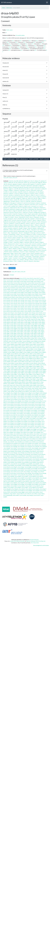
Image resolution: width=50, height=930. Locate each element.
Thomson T (21, 256)
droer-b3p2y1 (18, 316)
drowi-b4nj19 (6, 468)
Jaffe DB (40, 199)
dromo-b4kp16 (36, 358)
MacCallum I (37, 261)
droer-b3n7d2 (42, 300)
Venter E (28, 223)
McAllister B (36, 207)
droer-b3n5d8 (14, 300)
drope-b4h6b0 (29, 382)
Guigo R (39, 196)
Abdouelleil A (41, 228)
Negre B (15, 210)
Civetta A (28, 190)
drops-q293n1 (6, 390)
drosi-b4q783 (28, 415)
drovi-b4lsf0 (7, 435)
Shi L (9, 254)
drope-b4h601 (11, 383)
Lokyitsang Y (28, 245)
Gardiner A (11, 195)
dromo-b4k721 (29, 346)
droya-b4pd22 (13, 482)
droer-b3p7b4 (11, 317)
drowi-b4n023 (40, 462)
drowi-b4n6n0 (36, 459)
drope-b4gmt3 (6, 374)
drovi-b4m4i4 (14, 443)
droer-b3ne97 (35, 306)
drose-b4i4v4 (24, 404)
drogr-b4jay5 (13, 325)
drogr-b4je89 (20, 328)
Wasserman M (26, 225)
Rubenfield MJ (22, 217)
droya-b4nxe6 (20, 473)
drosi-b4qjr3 (19, 418)
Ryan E (32, 253)
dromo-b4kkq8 (39, 355)
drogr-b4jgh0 (41, 331)
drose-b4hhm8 (43, 393)
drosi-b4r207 (31, 426)
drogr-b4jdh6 (6, 327)
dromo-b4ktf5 (14, 361)
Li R (45, 204)
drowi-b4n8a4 (25, 462)
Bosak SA (15, 187)
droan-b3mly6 (35, 295)
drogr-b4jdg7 (41, 325)
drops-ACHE (19, 385)
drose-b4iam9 (10, 407)
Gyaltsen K (21, 240)
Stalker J (28, 254)
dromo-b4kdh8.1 (37, 350)
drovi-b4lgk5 (34, 429)
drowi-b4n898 (25, 465)
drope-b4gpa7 (6, 377)
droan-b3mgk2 (33, 290)
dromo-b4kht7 (29, 353)
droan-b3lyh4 (17, 279)
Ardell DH (38, 184)
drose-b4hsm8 (42, 396)
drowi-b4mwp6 (19, 454)
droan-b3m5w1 (34, 284)
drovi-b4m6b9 (42, 445)
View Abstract (12, 268)
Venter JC (33, 223)
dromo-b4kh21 (22, 353)
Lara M (26, 244)
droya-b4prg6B (7, 489)
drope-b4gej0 (21, 371)
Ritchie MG (40, 215)
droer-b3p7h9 (18, 317)
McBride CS (42, 207)
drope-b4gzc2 (14, 380)
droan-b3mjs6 (42, 294)
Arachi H (11, 231)
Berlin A (36, 231)
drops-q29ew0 (27, 388)
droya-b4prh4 (29, 489)
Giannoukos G (35, 239)
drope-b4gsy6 (25, 379)
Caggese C (10, 188)
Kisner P (17, 244)
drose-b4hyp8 (18, 401)
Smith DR (21, 181)
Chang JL (6, 190)
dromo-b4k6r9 (18, 344)
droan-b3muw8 (41, 297)
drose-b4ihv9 (10, 408)
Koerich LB (26, 203)
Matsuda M (25, 207)
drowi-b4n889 (28, 464)
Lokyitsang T (21, 245)
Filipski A (21, 193)
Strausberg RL (12, 222)
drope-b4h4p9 (36, 380)
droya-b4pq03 (39, 487)
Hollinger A (6, 242)
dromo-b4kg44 (42, 352)
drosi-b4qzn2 (24, 423)
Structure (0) (6, 66)
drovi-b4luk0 (16, 437)
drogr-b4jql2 (20, 335)
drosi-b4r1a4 (17, 426)
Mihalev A (15, 248)
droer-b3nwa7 (20, 311)
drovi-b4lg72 (6, 429)
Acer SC (24, 229)
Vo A (20, 258)
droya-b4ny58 (21, 474)
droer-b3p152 (25, 317)
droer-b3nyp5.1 (28, 311)
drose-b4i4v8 (10, 405)
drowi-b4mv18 (28, 452)
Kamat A (37, 242)
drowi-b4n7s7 (21, 460)
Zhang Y (25, 228)
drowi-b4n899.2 (33, 465)
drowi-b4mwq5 (26, 454)
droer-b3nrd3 (6, 311)
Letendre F (39, 244)
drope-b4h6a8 (14, 382)
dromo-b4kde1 (30, 349)
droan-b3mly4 (21, 295)
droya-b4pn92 (36, 486)
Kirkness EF (20, 203)
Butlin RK (5, 188)
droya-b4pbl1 (6, 482)
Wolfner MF (11, 226)
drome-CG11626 (38, 339)
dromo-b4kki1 (17, 355)
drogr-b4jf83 (34, 330)
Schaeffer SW (21, 218)
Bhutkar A (5, 187)
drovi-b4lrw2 (30, 434)
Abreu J (20, 229)
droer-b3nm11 (28, 308)
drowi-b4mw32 (36, 452)
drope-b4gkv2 (21, 372)
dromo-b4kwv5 (11, 363)
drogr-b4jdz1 (13, 327)
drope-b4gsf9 (28, 377)
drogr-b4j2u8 (6, 322)
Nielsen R (25, 210)
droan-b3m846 (6, 289)
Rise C (20, 253)
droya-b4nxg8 (42, 473)
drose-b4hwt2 (14, 399)
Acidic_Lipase (9, 30)
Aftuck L (29, 229)
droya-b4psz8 (7, 490)
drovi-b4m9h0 (21, 446)
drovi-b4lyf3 (26, 438)
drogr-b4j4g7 (27, 322)
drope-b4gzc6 (21, 380)
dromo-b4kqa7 (10, 360)
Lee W (29, 244)
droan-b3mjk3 (20, 292)
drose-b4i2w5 (24, 402)
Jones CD (22, 201)
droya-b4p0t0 (21, 478)
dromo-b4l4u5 (21, 364)
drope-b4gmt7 (14, 374)
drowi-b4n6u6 (7, 460)
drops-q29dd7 (20, 388)
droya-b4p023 (18, 481)
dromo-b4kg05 (19, 352)
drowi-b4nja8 (20, 468)
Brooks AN (37, 187)
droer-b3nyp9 (25, 313)
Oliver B (32, 181)
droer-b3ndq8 (14, 306)
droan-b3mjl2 (42, 292)
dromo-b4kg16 (34, 352)
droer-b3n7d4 (14, 301)
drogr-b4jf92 (27, 331)
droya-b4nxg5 (28, 473)
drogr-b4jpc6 (40, 333)
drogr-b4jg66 (34, 331)
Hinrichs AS (6, 199)
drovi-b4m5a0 (20, 445)
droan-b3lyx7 (24, 283)
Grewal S (17, 240)
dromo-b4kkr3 (14, 357)
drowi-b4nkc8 (41, 468)
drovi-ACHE (16, 427)
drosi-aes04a (6, 410)
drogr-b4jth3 (41, 335)
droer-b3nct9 (36, 305)
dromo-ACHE (12, 341)
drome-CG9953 (30, 339)
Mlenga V (32, 248)
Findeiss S (26, 193)
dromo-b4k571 (21, 346)
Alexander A (34, 229)
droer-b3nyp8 (18, 313)
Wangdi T (30, 258)
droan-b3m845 (41, 287)
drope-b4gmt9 (21, 374)
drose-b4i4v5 (31, 404)
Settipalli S (37, 253)
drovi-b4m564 (28, 446)
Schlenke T (32, 218)
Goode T (41, 239)
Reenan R (18, 215)
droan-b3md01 (14, 289)
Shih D (12, 254)
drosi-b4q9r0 (6, 413)
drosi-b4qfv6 (6, 416)
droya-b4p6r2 (36, 479)
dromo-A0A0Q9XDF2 (27, 350)
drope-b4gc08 (14, 369)
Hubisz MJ (22, 199)
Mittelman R (26, 248)
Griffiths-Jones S (28, 196)
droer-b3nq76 (21, 309)
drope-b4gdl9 (36, 369)
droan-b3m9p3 (29, 286)
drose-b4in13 (30, 408)
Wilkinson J (41, 258)
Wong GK (21, 226)
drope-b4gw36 (6, 380)
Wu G (29, 226)
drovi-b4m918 (43, 446)
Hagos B (31, 240)
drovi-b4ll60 (33, 430)
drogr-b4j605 (34, 323)
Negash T (16, 250)
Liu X (10, 245)
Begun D (41, 185)
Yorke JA (5, 228)
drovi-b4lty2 (35, 493)
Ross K (28, 253)
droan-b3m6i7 (41, 284)
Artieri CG (7, 185)
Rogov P (25, 253)
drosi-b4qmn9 (17, 419)
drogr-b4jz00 (33, 336)
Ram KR (40, 214)
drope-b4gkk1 (21, 492)
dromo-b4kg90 (6, 353)
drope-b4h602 (18, 383)
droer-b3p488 (6, 319)
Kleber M (26, 261)
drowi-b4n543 (14, 464)
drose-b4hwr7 (13, 397)
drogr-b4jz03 (40, 336)
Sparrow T (17, 254)
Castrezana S (38, 188)
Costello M (39, 234)
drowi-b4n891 (36, 464)
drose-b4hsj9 (28, 396)
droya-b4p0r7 (25, 476)
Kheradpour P (13, 203)
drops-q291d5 (35, 388)
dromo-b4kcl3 (32, 347)
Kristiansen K (32, 203)
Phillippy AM (37, 212)
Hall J (35, 240)
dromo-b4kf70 (16, 495)
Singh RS (6, 220)
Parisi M (16, 212)
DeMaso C (21, 236)
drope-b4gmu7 (26, 375)
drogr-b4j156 (20, 323)
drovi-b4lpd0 (37, 432)
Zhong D (27, 259)
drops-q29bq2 (13, 388)
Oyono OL (22, 251)
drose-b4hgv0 (21, 393)
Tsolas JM (17, 223)
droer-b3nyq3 (32, 313)
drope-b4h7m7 (36, 382)
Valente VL (22, 223)
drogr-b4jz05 (13, 338)
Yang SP (44, 226)
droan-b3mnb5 (11, 297)
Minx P (26, 209)
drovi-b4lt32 (27, 435)
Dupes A (14, 237)
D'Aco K (44, 234)
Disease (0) (5, 74)
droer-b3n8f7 (35, 301)
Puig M (29, 214)
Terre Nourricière (35, 542)
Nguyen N (26, 250)
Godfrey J (42, 195)
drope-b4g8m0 (29, 366)
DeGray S (15, 236)
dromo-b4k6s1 (33, 344)
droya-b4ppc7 (25, 487)
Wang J (21, 225)
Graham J (5, 240)
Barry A (27, 231)
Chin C (15, 261)
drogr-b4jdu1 (41, 493)
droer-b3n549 (28, 303)
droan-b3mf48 (18, 290)
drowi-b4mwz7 (21, 456)
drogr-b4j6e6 (41, 322)
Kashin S (5, 244)
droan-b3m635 (34, 287)
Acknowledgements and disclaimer (41, 545)
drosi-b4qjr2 (13, 418)
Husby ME (32, 242)
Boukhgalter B (27, 232)
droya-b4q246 (36, 490)
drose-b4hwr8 (21, 397)
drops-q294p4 (18, 391)
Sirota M (14, 220)
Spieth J (34, 220)
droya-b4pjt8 (28, 484)
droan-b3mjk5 (35, 292)
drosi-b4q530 (6, 415)
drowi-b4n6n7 (43, 459)
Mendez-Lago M (20, 209)
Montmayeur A (38, 248)
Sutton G (29, 222)
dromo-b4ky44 (41, 363)
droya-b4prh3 (22, 489)
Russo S (31, 217)
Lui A (37, 245)
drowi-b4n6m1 (28, 459)
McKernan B (6, 209)
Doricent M (42, 236)
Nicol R (30, 250)
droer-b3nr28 (42, 309)
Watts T (32, 225)
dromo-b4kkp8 (32, 355)
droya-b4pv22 (21, 490)
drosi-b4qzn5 (38, 423)
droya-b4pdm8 (28, 482)
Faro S (30, 237)
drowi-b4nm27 (21, 470)
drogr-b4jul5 (13, 336)
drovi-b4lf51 (36, 427)
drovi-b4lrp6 (23, 434)
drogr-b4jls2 (27, 333)
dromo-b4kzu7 (6, 364)
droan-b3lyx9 (31, 283)
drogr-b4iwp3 (41, 319)
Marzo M (19, 207)
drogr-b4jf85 (6, 331)
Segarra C (44, 218)
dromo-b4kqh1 (25, 360)
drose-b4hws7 (43, 397)
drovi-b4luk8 (30, 437)
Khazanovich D (11, 244)
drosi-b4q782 (21, 415)
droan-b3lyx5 (10, 283)
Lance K (22, 244)
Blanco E (11, 187)
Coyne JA (11, 192)
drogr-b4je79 (41, 327)
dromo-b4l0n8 (14, 364)
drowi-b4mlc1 (6, 449)
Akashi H (20, 184)
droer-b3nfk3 (42, 306)
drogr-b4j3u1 (13, 322)
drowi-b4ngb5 (28, 467)
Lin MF (9, 206)
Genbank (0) (6, 90)
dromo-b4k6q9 (41, 341)
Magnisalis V (6, 247)
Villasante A (11, 225)
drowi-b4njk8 (34, 468)
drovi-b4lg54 (43, 427)
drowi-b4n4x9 (14, 459)
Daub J (15, 192)
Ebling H (42, 192)
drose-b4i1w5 (36, 492)
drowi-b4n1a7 (25, 457)
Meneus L (5, 248)
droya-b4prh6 (36, 489)
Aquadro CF (33, 184)
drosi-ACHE (43, 408)
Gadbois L (18, 239)
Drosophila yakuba (20, 35)
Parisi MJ (11, 212)
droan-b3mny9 (19, 297)
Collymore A (29, 234)
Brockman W (6, 261)
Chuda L (18, 234)
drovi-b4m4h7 (11, 441)
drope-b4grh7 (21, 377)
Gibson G (28, 195)
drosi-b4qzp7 (10, 426)
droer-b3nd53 (42, 305)
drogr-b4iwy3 (14, 320)
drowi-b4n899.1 (36, 460)
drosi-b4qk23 (33, 418)
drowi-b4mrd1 (33, 451)
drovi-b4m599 (36, 446)
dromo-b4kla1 (7, 358)
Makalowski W (13, 207)
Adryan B (10, 184)
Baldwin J (35, 228)
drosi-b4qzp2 (17, 424)
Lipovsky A (6, 245)
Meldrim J (41, 247)
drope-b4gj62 (35, 371)
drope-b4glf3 (42, 372)
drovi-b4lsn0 (13, 435)
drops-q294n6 (36, 390)
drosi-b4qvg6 (17, 423)
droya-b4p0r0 (18, 476)
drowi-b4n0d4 (18, 457)
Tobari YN (6, 223)
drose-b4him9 (21, 394)
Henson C (39, 240)
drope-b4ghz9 (28, 371)
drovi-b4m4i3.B (7, 443)
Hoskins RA (16, 199)
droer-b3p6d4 (32, 316)
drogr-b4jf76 (41, 328)
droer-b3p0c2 (32, 314)
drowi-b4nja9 (27, 468)
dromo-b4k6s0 (25, 344)
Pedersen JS (25, 212)
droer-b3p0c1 (24, 314)
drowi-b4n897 (18, 465)
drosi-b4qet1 (42, 415)
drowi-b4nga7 (21, 467)
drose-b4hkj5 (35, 394)
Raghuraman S (6, 253)
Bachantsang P (21, 231)
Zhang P (21, 228)
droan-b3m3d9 (18, 284)
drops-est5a (42, 386)
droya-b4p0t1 (28, 478)
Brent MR (31, 187)
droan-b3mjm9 (35, 294)
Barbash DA (13, 185)
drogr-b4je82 (6, 328)
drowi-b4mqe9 (21, 449)
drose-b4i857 (38, 405)
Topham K (42, 256)
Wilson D (37, 225)
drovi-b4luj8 (10, 437)
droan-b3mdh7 (22, 289)
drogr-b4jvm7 (13, 493)
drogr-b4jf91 (20, 331)
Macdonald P (42, 245)
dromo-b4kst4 (33, 360)
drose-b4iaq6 (18, 407)
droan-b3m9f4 (22, 286)
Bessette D (40, 231)
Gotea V (9, 196)
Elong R (19, 237)
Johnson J (17, 201)
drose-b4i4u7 (38, 402)
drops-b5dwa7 (13, 386)
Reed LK (14, 215)
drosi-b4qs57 (37, 419)
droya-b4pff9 (43, 482)
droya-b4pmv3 (14, 486)
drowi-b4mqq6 (25, 451)
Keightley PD (6, 203)
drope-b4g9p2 (11, 368)
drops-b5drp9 (6, 386)
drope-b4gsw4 (35, 377)
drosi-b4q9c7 (27, 412)
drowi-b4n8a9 (32, 462)
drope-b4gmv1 (33, 375)
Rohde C (12, 217)
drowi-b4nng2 (6, 471)
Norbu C (35, 250)
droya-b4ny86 (29, 474)
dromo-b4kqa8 (18, 360)
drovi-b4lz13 (10, 440)
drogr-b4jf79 (6, 330)
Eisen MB (16, 181)
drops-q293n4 (14, 390)
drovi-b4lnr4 (24, 432)
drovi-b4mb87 (7, 448)
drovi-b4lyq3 (39, 438)
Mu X (7, 210)
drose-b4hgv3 (28, 393)
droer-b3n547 (21, 303)
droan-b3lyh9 (38, 279)
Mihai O (10, 248)
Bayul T (31, 231)
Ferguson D (35, 237)
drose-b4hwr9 (28, 397)
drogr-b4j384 (27, 323)
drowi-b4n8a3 (18, 462)
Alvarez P (41, 259)
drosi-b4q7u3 (13, 412)
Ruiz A (27, 217)
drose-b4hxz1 (11, 401)
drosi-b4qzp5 (38, 424)
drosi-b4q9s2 (27, 413)
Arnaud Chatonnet (34, 539)
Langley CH (21, 204)
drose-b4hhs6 (7, 394)
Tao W (38, 222)
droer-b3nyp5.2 (36, 311)
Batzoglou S (36, 185)
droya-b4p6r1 (29, 479)
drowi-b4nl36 (14, 470)
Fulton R (41, 193)
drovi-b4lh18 (13, 430)
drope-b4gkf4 (14, 372)
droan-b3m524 (26, 287)
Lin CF (5, 206)
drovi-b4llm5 (40, 430)
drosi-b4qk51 (40, 418)
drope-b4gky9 (28, 372)
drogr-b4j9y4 (13, 323)
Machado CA (6, 207)
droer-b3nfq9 (6, 308)
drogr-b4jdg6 (34, 325)
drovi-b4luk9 (36, 437)
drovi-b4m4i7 (35, 443)
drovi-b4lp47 (30, 432)
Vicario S (38, 223)
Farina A (26, 237)
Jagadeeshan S (6, 201)
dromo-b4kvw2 (35, 361)
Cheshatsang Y (12, 234)
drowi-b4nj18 (42, 467)
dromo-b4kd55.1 (40, 347)
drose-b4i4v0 (10, 404)
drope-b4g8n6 (36, 366)
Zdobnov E (15, 228)
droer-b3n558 (35, 303)
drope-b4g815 (18, 368)
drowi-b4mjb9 (35, 448)
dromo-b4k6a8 (26, 341)
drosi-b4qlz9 (10, 419)
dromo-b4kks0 (28, 357)
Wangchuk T (24, 258)
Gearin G (23, 239)
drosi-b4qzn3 (31, 423)
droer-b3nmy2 (42, 308)
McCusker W (23, 247)
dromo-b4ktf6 (21, 361)
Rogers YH (7, 217)
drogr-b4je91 (34, 328)
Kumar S (7, 204)
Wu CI (25, 226)
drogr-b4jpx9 (13, 335)
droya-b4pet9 (36, 482)
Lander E (16, 204)
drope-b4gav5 (40, 368)
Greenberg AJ (20, 196)
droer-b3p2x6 (39, 314)
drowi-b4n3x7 (6, 459)
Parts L (20, 212)
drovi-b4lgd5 (20, 429)
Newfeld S (20, 210)
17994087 (11, 275)
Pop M (4, 214)
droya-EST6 (43, 490)
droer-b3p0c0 (17, 314)
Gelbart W (10, 182)
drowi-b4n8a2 (11, 462)
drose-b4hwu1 (21, 399)
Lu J (38, 206)
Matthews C (17, 247)
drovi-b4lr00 (17, 434)
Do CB (37, 192)
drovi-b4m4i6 (28, 443)
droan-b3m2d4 (11, 284)
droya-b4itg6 (34, 471)
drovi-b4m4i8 (42, 443)
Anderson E (43, 229)
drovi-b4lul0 (43, 437)
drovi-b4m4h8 (18, 441)
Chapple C (11, 190)
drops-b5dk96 (33, 385)
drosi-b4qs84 (17, 421)
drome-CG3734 (22, 339)
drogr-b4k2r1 (34, 338)
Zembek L (22, 259)
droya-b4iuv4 (6, 473)
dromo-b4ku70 (20, 493)
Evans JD (17, 193)
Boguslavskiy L (14, 232)
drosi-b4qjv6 (26, 418)
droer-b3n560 (43, 303)
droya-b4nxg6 (35, 473)
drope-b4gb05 (6, 369)
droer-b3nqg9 (28, 309)
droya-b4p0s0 (6, 478)
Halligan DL (18, 198)
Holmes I (11, 199)
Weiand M (35, 258)
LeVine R (45, 244)
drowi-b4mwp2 (11, 454)
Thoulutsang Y (28, 256)
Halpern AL (24, 198)
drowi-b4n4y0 (21, 459)
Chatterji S (16, 190)
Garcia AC (5, 195)
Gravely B (14, 196)
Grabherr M (20, 261)
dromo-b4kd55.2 (7, 349)
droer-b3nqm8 (35, 309)
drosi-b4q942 (35, 415)
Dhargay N (26, 236)
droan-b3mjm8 (27, 294)
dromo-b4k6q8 (34, 341)
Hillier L (44, 198)
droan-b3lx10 (30, 278)
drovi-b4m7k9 (6, 446)
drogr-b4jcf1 (27, 325)
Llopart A (21, 206)
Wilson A (5, 259)
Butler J (11, 261)
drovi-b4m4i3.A (40, 441)
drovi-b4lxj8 (19, 438)
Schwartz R (38, 218)
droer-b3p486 (32, 317)
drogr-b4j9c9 (6, 323)
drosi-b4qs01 (31, 419)
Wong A (16, 226)
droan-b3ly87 (10, 279)
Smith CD (25, 220)
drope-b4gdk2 (28, 369)
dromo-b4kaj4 (11, 347)
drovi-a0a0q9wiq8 (7, 495)
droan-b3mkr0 (6, 295)
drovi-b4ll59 (27, 430)
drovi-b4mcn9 (28, 493)
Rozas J (16, 217)
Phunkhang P (32, 251)
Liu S (16, 245)
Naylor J (11, 250)
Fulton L (37, 193)
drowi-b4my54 (36, 456)
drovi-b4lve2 (6, 438)
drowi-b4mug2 (13, 452)
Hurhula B (26, 242)
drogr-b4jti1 (6, 336)
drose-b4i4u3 (31, 402)
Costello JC (6, 192)
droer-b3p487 (40, 317)
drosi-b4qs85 (24, 421)
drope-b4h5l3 (43, 380)
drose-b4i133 (31, 405)
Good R (5, 196)
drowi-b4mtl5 (6, 452)
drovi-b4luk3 (23, 437)
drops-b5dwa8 (21, 386)
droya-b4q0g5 (28, 490)
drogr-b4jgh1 (6, 333)
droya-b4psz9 (14, 490)
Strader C (11, 256)
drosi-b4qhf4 (41, 416)
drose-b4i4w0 (17, 405)
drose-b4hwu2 (29, 399)
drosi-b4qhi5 (6, 418)
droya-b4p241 (26, 481)
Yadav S (10, 259)
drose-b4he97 (25, 391)
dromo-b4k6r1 (6, 342)
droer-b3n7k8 (21, 301)
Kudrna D (38, 203)
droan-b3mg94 (26, 290)
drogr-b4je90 (27, 328)
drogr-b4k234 (41, 338)
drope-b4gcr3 (21, 369)
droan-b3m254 (36, 286)
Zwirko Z (37, 259)
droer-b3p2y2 (25, 316)
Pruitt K (25, 214)
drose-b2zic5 (37, 495)
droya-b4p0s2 (14, 478)
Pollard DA (20, 182)
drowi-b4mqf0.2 (29, 449)
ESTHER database (6, 2)
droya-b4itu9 (41, 471)
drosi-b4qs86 (31, 421)
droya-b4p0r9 (40, 476)
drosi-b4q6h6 (41, 410)
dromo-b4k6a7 (19, 341)
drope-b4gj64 (42, 371)
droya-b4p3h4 (35, 478)
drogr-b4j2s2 (41, 320)
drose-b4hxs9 (36, 399)
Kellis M (6, 182)
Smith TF (30, 220)
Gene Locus (9, 7)
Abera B (16, 229)
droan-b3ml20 (14, 295)
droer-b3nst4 (13, 311)
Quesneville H (35, 214)
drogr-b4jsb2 (34, 335)
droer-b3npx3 (14, 309)
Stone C (6, 256)
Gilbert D (33, 195)
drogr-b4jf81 (20, 330)
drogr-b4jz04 (6, 338)
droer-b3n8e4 (28, 301)
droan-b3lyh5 (24, 279)
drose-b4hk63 (28, 394)
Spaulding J (22, 254)
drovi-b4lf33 (30, 427)
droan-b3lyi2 (10, 281)
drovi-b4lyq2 (33, 438)
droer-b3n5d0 (6, 300)
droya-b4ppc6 (18, 487)
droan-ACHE (23, 278)
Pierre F (38, 251)
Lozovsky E (34, 206)
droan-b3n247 (21, 298)
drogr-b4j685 (41, 323)
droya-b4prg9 (14, 489)
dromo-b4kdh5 (10, 350)
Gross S (34, 196)
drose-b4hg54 (40, 391)
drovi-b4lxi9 (13, 438)
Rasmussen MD (7, 215)
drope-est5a (40, 383)
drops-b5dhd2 (26, 385)
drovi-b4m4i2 (32, 441)
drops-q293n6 (28, 390)
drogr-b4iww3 (6, 320)
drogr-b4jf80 (13, 330)
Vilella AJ (5, 225)
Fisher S (40, 237)
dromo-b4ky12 (26, 363)
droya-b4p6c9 (14, 479)
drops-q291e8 (42, 388)
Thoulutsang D (35, 256)
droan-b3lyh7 (31, 279)
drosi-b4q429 (41, 413)
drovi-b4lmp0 (17, 432)
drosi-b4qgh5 (20, 416)
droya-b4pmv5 (29, 486)
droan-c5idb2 (28, 298)
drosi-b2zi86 (23, 495)
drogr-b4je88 (13, 328)
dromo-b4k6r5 (29, 342)
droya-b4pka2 (35, 484)
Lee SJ (36, 204)
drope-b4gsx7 (18, 379)
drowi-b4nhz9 (35, 467)
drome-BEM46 (14, 339)
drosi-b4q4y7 (34, 410)
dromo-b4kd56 (15, 349)
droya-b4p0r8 (32, 476)
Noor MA (30, 210)
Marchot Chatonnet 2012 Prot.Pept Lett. (36, 541)
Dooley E (37, 236)
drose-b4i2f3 (17, 402)
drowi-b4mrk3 (40, 451)
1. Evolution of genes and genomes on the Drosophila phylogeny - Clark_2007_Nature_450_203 (18, 170)
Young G (14, 259)
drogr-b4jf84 (41, 330)
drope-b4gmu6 (18, 375)
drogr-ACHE (34, 319)
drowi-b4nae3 (41, 465)
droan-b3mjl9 (20, 294)
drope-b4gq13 (14, 377)
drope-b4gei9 (14, 371)
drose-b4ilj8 (23, 408)
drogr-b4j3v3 (20, 322)
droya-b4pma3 (6, 486)
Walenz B (17, 225)
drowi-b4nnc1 (35, 470)
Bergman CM (27, 181)
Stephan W (5, 222)
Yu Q (18, 259)
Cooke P (34, 234)
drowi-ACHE (28, 448)
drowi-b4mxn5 (29, 456)
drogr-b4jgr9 (13, 333)
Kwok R (11, 204)
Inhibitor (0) (5, 81)
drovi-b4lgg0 (27, 429)
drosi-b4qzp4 (31, 424)
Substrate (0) (6, 77)
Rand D (45, 214)
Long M (25, 206)
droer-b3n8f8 (42, 301)
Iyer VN (15, 182)
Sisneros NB (20, 220)
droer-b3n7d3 (6, 301)
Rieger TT (34, 215)
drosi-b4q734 (13, 415)
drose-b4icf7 (31, 407)
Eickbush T (11, 193)
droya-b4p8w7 (11, 481)
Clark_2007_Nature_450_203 (10, 177)
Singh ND (40, 182)
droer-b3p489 (14, 319)
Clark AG (11, 181)
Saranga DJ (10, 218)
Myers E (10, 210)
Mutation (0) (6, 63)
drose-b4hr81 (6, 396)
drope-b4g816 (26, 368)
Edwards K (5, 193)
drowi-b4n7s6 (14, 460)
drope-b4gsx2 (11, 379)
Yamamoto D (34, 226)
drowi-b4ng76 (13, 467)
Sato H (15, 218)
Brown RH (42, 187)
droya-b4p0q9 (11, 476)
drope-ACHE (43, 364)
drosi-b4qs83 (11, 421)
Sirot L (10, 220)
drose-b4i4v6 (38, 404)
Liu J (13, 245)
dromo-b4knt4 (21, 358)
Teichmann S (44, 222)
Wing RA (5, 226)
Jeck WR (13, 201)
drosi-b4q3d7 (20, 410)
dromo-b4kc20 (18, 347)
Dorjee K (10, 237)
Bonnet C (21, 232)
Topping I (5, 258)
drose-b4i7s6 (25, 405)
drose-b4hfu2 (33, 391)
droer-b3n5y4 (35, 300)
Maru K (11, 247)
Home (3, 7)
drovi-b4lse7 (37, 434)
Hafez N (27, 240)
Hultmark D (28, 199)
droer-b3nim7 (13, 308)
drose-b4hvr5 (6, 397)
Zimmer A (32, 259)
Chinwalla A (22, 190)
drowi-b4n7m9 (14, 492)
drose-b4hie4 (14, 394)
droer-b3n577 (7, 305)
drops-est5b (6, 388)
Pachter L (40, 210)
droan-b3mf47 (11, 290)
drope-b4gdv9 (43, 369)
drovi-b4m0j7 (30, 440)
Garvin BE (23, 195)
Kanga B (42, 242)
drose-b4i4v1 (17, 404)
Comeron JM (39, 190)
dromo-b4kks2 (43, 357)
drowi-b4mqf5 (18, 451)
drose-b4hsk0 (35, 396)
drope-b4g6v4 (21, 366)
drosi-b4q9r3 (20, 413)
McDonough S (30, 247)
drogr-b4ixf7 (21, 320)
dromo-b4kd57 (22, 349)
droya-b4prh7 (43, 489)
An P (39, 229)
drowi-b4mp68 (13, 449)
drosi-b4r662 (38, 426)
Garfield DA (17, 195)
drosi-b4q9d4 (41, 412)
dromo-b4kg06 (27, 352)
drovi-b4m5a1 (28, 445)
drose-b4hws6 (35, 397)
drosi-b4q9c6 (20, 412)
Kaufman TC (43, 181)
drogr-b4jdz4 (27, 327)
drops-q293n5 (21, 390)
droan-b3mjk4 (28, 292)
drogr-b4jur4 (20, 336)
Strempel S (18, 222)
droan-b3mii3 (6, 292)
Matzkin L (30, 207)
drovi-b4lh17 (6, 430)
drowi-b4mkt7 (42, 448)
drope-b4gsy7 (33, 379)
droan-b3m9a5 (14, 286)
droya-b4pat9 (40, 481)
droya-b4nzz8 (36, 474)
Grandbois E (11, 240)
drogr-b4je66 (34, 327)
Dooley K (32, 236)
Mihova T (20, 248)
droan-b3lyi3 (17, 281)
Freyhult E (31, 193)
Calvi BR (16, 188)
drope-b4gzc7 (28, 380)
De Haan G (10, 236)
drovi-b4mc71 (14, 448)
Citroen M (23, 234)
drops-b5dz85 (28, 386)
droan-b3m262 (19, 287)
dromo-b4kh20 (14, 353)
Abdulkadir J (6, 229)
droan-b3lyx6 (17, 283)
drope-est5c (13, 385)
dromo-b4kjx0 (10, 355)
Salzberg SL (36, 217)
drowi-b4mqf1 (36, 449)
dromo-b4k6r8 (10, 344)
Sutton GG (34, 222)
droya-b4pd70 (21, 482)
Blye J (9, 232)
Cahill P (43, 232)
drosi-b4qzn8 (10, 424)
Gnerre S (38, 195)
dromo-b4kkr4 (21, 357)
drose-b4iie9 (17, 408)
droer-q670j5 (27, 319)
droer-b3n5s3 (28, 492)
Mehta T (36, 247)
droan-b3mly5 (28, 295)
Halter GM (30, 198)
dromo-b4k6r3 (14, 342)
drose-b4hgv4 (35, 393)
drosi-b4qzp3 (24, 424)
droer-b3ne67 (28, 306)
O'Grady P (35, 210)
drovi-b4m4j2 (13, 445)
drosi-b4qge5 (13, 416)
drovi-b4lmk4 (10, 432)
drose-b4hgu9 (14, 393)
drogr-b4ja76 (6, 325)
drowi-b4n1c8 (33, 457)
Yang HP (39, 226)
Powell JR (14, 214)
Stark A (43, 220)
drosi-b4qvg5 (10, 423)
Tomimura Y (11, 223)
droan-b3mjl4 (6, 294)
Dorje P (5, 237)
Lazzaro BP (32, 204)
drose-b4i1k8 (10, 402)
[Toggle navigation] (47, 2)
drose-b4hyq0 (32, 401)
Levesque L (41, 204)
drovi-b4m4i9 (6, 445)
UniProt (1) (5, 101)
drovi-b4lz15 (24, 440)
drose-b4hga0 (6, 393)
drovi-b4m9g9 (14, 446)
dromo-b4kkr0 (6, 357)
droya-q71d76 (6, 492)
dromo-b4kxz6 (18, 363)
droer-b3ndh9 (6, 306)
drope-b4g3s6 (6, 366)
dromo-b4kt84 (6, 361)
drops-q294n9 (11, 391)
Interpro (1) (5, 93)
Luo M (41, 206)
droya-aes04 (20, 471)
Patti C (27, 251)
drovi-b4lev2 (23, 427)
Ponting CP (43, 212)
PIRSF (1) (5, 104)
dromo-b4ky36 (33, 363)
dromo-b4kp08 (29, 358)
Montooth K (40, 209)
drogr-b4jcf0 (20, 325)
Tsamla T (10, 258)
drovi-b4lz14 (17, 440)
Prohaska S (20, 214)
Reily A (22, 215)
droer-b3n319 (14, 303)
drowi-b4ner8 (6, 467)
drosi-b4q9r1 (13, 413)
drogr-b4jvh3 (26, 336)
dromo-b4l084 (36, 364)
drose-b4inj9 (37, 408)
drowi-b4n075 (6, 464)
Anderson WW (26, 184)
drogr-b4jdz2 (20, 327)
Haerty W (7, 198)
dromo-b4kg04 (11, 352)
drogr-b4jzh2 (20, 338)
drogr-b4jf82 (27, 330)
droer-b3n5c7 (42, 298)
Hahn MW (13, 198)
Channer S (5, 234)
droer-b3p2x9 (11, 316)
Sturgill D (24, 222)
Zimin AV (30, 228)
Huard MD (16, 242)
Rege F (12, 253)
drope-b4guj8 (40, 379)
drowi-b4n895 (11, 465)
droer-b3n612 (14, 305)
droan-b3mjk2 (13, 292)
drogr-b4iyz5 (35, 320)
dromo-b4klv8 (14, 358)
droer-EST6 (20, 319)
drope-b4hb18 (33, 383)
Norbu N (39, 250)
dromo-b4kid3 (36, 353)
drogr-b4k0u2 (27, 338)
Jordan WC (28, 201)
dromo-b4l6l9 (28, 364)
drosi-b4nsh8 (13, 410)
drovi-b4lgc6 (13, 429)
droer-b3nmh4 (35, 308)
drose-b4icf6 (25, 407)
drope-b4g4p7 (14, 366)
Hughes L (21, 242)
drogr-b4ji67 (20, 333)
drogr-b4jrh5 (27, 335)
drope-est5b (6, 385)
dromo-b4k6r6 (36, 342)
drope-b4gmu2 (29, 374)
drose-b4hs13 (21, 396)
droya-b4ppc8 (32, 487)
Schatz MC (27, 218)
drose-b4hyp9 (25, 401)
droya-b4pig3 (21, 484)
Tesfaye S (16, 256)
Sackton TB (26, 182)
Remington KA (28, 215)
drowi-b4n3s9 (40, 457)
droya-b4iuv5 (13, 473)
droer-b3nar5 (21, 305)
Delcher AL (25, 192)
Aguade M (15, 184)
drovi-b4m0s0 (37, 440)
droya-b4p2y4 (30, 495)
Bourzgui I (33, 232)
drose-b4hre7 (14, 396)
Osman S (11, 251)
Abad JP (45, 182)
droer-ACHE (35, 298)
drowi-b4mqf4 (11, 451)
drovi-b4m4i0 (25, 441)
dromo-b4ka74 (37, 346)
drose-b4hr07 (42, 394)
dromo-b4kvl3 (28, 361)
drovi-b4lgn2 (40, 429)
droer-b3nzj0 (11, 314)
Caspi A (32, 188)
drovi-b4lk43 (20, 430)
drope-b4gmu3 (36, 374)
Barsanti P (23, 185)
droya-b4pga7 (6, 484)
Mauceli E (31, 261)
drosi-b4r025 (24, 426)
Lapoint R (26, 204)
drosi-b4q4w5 (27, 410)
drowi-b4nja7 (13, 468)
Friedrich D (13, 239)
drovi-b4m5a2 (35, 445)
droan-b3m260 (11, 287)
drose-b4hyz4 (39, 401)
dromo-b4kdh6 (18, 350)
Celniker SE (44, 188)
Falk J (22, 237)
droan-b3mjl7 (13, 294)
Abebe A (11, 229)
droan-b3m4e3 (26, 284)
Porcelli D (9, 214)
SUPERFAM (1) (6, 108)
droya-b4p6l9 (22, 479)
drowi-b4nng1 (42, 470)
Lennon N (34, 244)
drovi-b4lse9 (43, 434)
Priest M (42, 251)
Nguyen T (21, 250)
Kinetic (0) (5, 70)
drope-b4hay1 (25, 383)
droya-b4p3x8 (43, 478)
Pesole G (31, 212)
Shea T (42, 253)
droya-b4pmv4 (21, 486)
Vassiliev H (15, 258)
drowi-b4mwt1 (14, 456)
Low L (29, 206)
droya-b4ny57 (14, 474)
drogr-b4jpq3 (6, 335)
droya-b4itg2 (27, 471)
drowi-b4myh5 (11, 457)
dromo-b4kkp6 (24, 355)
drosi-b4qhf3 (34, 416)
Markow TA (37, 181)
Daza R (5, 236)
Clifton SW (33, 190)
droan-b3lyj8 (30, 281)
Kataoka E (39, 201)
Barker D (18, 185)
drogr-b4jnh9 (34, 333)
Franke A (8, 239)
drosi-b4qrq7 (24, 419)
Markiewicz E (16, 251)
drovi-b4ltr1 (33, 435)
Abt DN (5, 184)
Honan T (11, 242)
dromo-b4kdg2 (37, 349)
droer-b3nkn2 (20, 308)
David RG (20, 192)
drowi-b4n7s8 (28, 460)
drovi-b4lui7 (39, 435)
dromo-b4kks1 (36, 357)
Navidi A (7, 250)
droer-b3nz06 (39, 313)
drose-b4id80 (38, 407)
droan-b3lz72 (38, 283)
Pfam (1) (5, 97)
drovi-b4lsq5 (20, 435)
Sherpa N (5, 254)
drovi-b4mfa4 (21, 448)
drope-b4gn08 (41, 375)
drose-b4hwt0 (7, 399)
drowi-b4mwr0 (34, 454)
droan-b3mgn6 (41, 290)
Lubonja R (33, 245)
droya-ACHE (14, 471)
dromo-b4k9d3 (14, 346)
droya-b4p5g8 (7, 479)
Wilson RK (42, 225)
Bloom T (5, 232)
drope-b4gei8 (7, 371)
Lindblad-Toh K (14, 206)
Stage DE (39, 220)
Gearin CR (28, 239)
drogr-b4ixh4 (28, 320)
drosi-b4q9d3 (34, 412)
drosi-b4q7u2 (6, 412)
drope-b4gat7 (33, 368)
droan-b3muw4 (33, 297)
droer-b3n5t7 (28, 300)
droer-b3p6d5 (39, 316)
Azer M (15, 231)
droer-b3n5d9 (21, 300)
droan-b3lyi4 (23, 281)
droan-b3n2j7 (14, 298)
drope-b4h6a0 (7, 382)
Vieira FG (43, 223)
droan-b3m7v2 (6, 286)
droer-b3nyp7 (11, 313)
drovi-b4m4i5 (21, 443)
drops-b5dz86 (35, 386)
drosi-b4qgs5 (27, 416)
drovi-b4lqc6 (10, 434)
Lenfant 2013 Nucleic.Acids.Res (17, 541)
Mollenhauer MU (32, 209)
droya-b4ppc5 (11, 487)
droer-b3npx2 (6, 309)
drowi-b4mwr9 (6, 456)
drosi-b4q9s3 (34, 413)
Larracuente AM (33, 182)
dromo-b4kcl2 (25, 347)
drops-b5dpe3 (40, 385)
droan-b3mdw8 (37, 289)
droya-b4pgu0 (14, 484)
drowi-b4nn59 (28, 470)
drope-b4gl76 (35, 372)
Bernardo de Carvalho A (24, 188)
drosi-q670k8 (10, 427)
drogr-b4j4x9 (34, 322)
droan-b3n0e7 (6, 298)
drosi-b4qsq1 (38, 421)
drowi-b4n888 (21, 464)
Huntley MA (34, 199)
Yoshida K (10, 228)
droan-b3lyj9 (37, 281)
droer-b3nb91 (28, 305)
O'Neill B (6, 251)
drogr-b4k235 (6, 339)
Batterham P (30, 185)
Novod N (44, 250)
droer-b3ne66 (21, 306)
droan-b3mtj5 (26, 297)
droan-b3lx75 (37, 278)
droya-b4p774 (33, 481)
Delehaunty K (32, 192)
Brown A (39, 232)
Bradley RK (21, 187)
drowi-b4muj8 (21, 452)
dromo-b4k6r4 (21, 342)
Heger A (40, 198)
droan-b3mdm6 (29, 289)
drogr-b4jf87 (13, 331)
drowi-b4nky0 (6, 470)
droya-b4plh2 (42, 484)
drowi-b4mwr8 (41, 454)
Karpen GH (33, 201)
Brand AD (26, 187)
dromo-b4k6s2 (40, 344)
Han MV (35, 198)
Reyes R (16, 253)
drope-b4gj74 (6, 372)
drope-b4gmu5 (11, 375)
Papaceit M (6, 212)
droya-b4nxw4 (6, 474)
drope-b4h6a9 (22, 382)
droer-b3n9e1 (6, 303)
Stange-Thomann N (34, 254)
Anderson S (6, 231)
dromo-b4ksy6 (40, 360)
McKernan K (13, 209)
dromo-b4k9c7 (6, 346)
